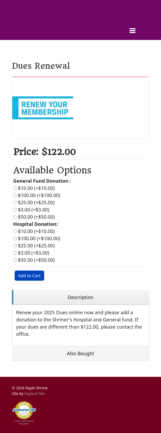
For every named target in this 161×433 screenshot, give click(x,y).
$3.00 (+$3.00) (31, 209)
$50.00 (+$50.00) (34, 217)
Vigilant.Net (34, 393)
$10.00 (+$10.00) (34, 188)
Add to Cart (29, 276)
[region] (80, 297)
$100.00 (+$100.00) (36, 195)
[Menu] (143, 22)
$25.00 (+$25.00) (34, 202)
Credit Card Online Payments (24, 422)
